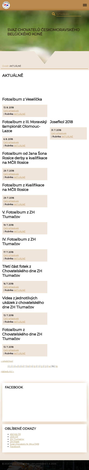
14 (49, 366)
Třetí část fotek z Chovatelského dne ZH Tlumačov (22, 271)
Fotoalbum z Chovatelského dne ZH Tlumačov (22, 334)
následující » (7, 371)
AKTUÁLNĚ (19, 114)
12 (42, 366)
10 (35, 366)
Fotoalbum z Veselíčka (22, 99)
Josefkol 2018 (61, 122)
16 (57, 366)
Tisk (28, 464)
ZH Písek (14, 441)
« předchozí (7, 361)
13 (45, 366)
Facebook (15, 446)
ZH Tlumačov (17, 439)
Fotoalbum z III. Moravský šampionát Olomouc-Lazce (24, 126)
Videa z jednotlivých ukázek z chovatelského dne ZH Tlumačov (23, 302)
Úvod (5, 66)
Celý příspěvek (11, 111)
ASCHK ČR (15, 434)
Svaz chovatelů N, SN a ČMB (24, 444)
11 (38, 366)
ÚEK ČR (14, 437)
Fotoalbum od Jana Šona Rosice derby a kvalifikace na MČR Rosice (24, 158)
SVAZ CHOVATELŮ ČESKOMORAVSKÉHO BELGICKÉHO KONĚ (43, 32)
